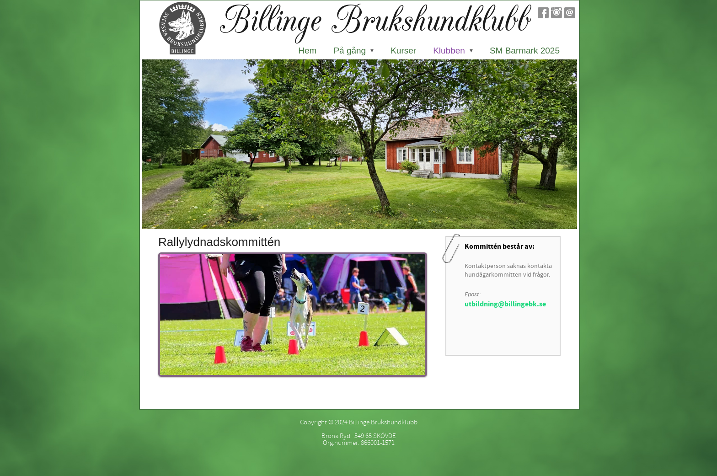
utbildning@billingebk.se (505, 304)
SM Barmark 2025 (525, 50)
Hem (307, 50)
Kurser (403, 50)
